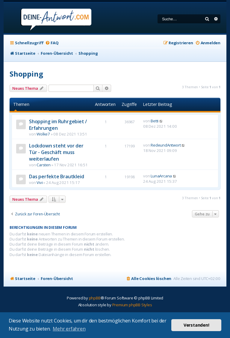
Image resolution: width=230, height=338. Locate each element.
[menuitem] (51, 43)
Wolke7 (43, 134)
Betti (154, 121)
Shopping (26, 74)
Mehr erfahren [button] (69, 328)
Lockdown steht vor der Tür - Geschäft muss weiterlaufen (56, 152)
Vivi (40, 182)
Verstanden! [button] (196, 325)
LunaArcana (161, 176)
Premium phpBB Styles (132, 304)
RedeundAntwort (166, 145)
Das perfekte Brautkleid (56, 176)
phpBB (95, 298)
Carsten (44, 165)
